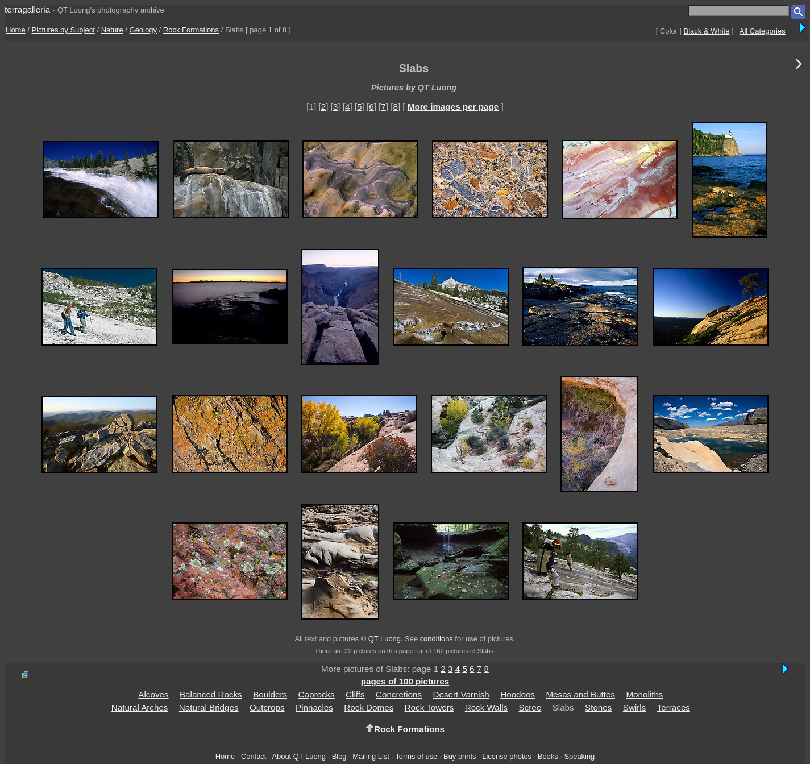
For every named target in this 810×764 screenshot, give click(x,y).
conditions (436, 638)
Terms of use (416, 756)
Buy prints (459, 756)
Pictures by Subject (63, 30)
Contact (253, 756)
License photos (506, 756)
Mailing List (370, 756)
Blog (339, 756)
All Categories (763, 31)
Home (16, 30)
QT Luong (384, 638)
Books (548, 756)
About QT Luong (298, 756)
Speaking (579, 756)
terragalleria (27, 9)
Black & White (707, 31)
